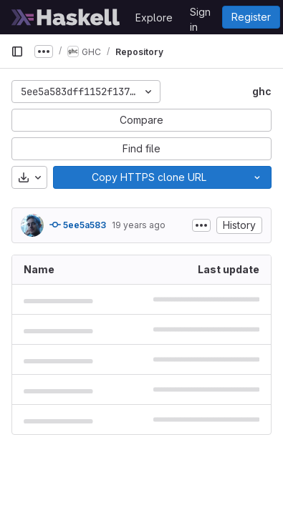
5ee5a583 (77, 224)
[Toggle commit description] (201, 225)
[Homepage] (66, 17)
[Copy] (148, 177)
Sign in (200, 14)
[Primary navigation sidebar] (17, 51)
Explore (154, 17)
